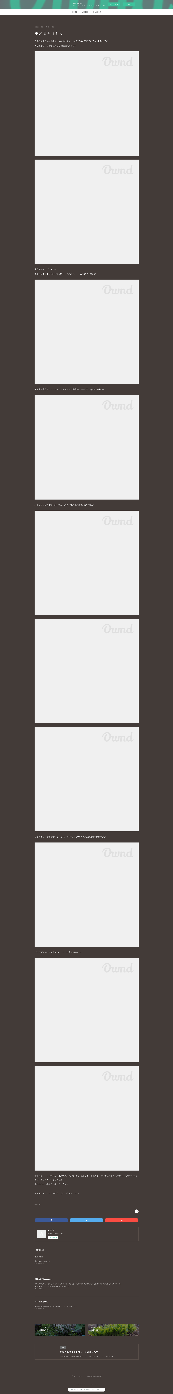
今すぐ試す (114, 4)
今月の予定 (39, 1257)
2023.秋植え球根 (41, 1302)
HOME (74, 12)
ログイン (129, 4)
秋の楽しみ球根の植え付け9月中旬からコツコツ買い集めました (56, 1306)
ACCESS (85, 12)
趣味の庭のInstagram (43, 1279)
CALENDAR (97, 12)
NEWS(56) (37, 1204)
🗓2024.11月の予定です (43, 1261)
